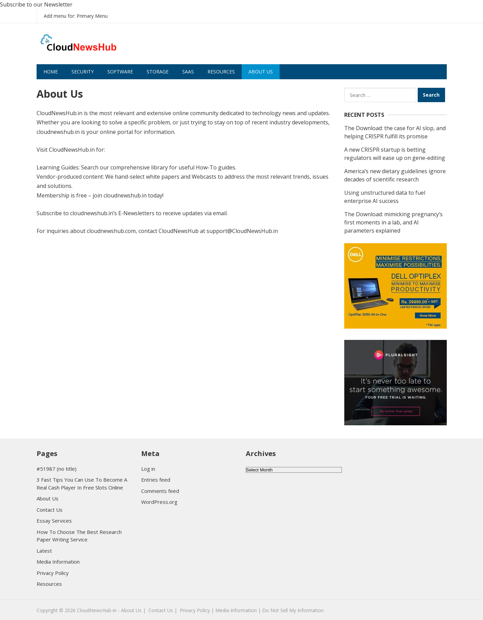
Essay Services (54, 520)
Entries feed (155, 479)
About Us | (133, 610)
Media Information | (238, 610)
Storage (158, 71)
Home (50, 71)
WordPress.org (159, 501)
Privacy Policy (53, 572)
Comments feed (160, 490)
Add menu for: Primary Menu (76, 16)
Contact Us (50, 509)
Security (82, 71)
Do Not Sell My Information (293, 610)
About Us (261, 71)
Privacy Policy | (197, 610)
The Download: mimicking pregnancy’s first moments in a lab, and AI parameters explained (393, 222)
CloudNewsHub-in (97, 610)
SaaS (188, 71)
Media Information (58, 561)
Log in (148, 468)
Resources (221, 71)
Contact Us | (162, 610)
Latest (44, 550)
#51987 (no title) (57, 468)
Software (120, 71)
